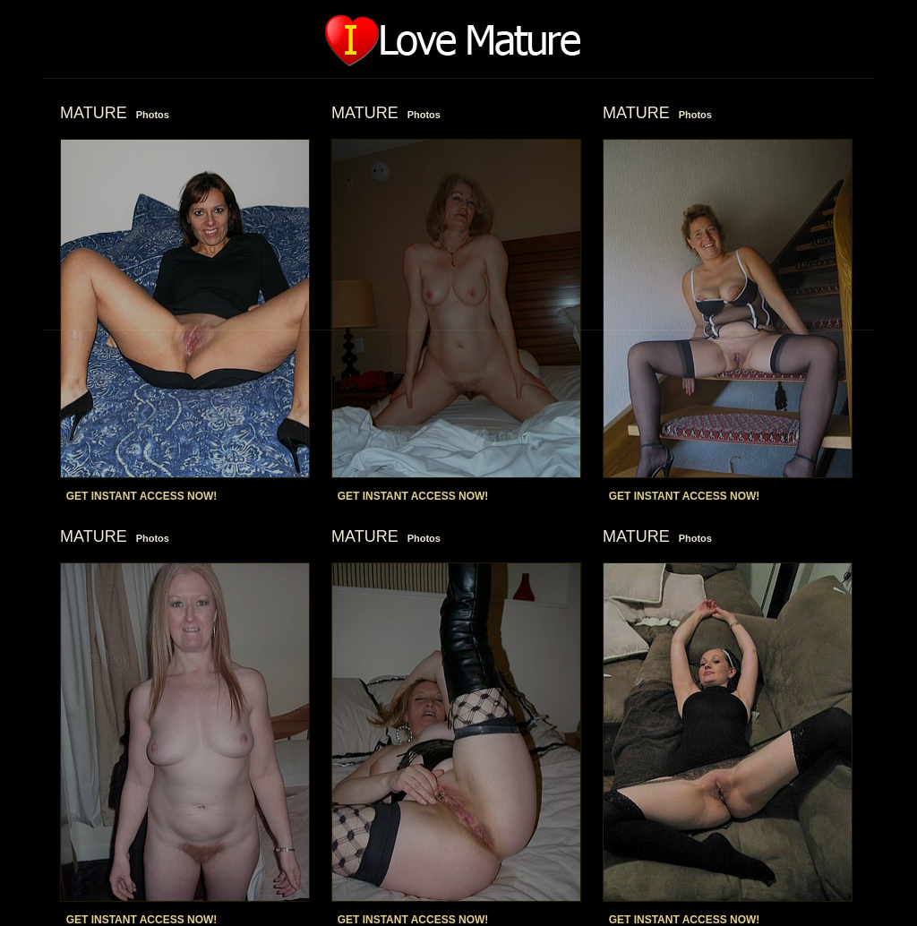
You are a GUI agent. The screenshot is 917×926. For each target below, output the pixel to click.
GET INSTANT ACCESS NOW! (142, 496)
